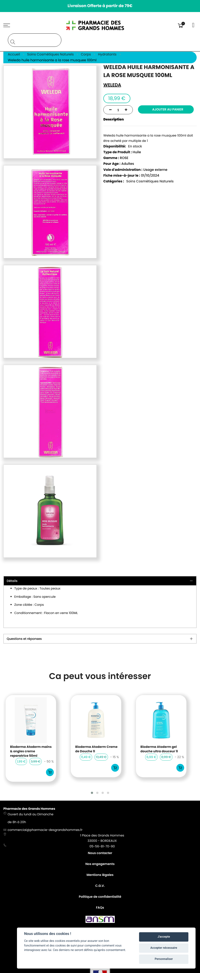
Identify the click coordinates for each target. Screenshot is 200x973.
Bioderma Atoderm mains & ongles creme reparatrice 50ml (31, 751)
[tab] (100, 639)
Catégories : (113, 181)
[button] (92, 793)
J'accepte (164, 936)
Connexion (193, 25)
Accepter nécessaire (163, 948)
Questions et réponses (24, 639)
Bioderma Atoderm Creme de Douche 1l (96, 749)
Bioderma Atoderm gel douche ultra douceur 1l (159, 749)
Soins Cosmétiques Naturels (150, 181)
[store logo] (100, 25)
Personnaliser (164, 959)
